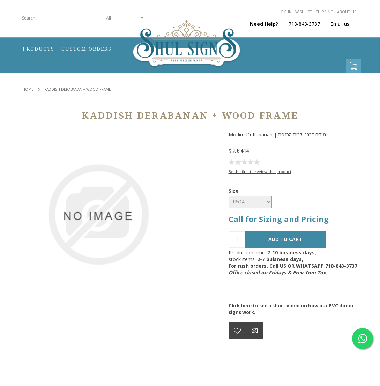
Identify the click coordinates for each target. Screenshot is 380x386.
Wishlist (303, 11)
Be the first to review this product (260, 171)
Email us (339, 24)
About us (346, 11)
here (246, 306)
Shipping (325, 11)
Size (234, 190)
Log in (285, 11)
